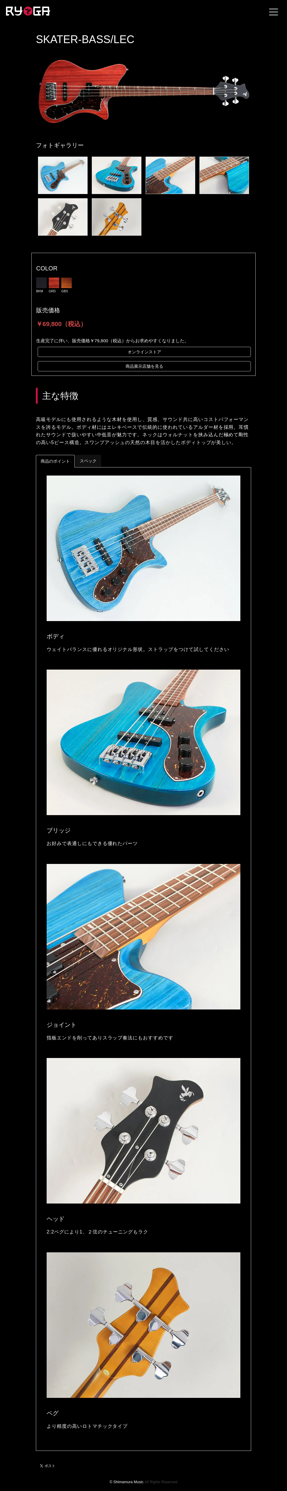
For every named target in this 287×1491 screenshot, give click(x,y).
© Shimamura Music (127, 1482)
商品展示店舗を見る (144, 366)
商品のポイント (55, 461)
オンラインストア (144, 351)
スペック (88, 460)
